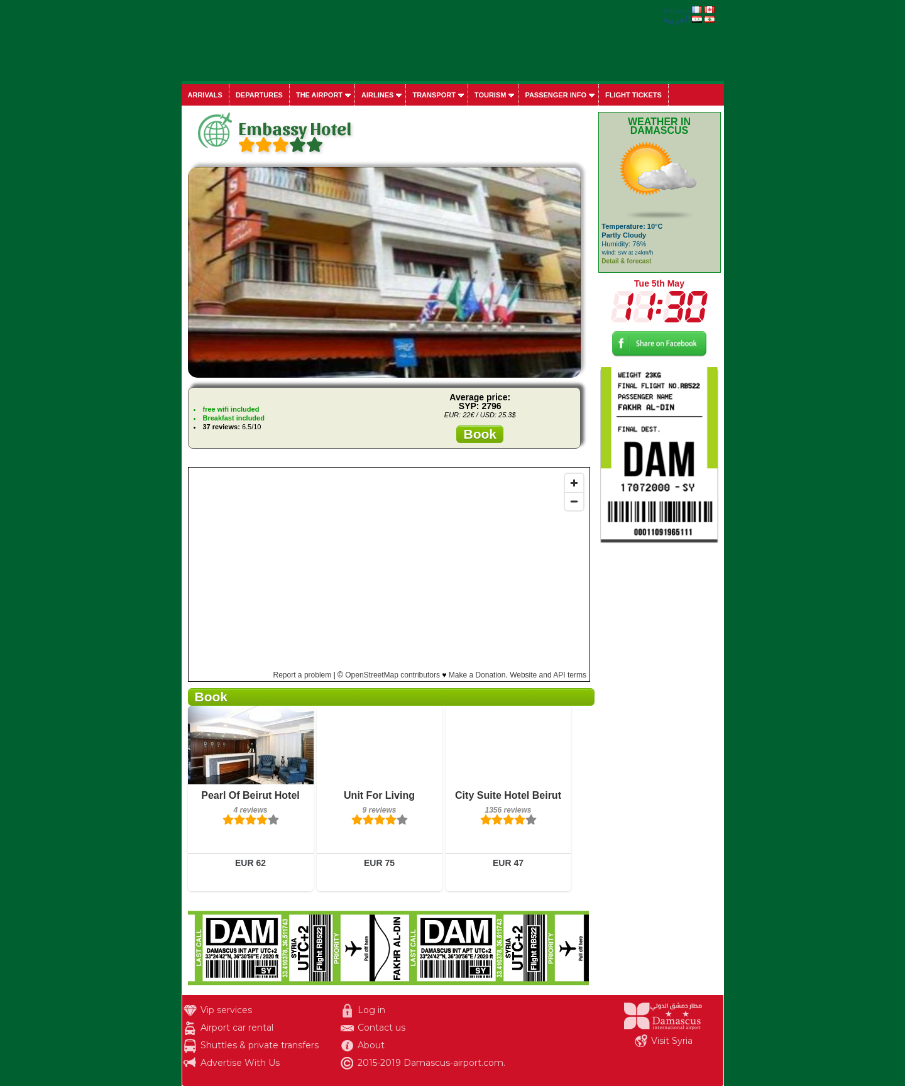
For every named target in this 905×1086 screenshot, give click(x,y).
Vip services (226, 1010)
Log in (371, 1010)
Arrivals (205, 95)
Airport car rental (236, 1027)
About (371, 1045)
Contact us (381, 1027)
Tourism (490, 95)
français (677, 10)
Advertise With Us (240, 1062)
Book (479, 434)
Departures (259, 95)
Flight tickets (633, 95)
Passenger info (555, 95)
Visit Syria (672, 1040)
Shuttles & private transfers (259, 1045)
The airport (319, 95)
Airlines (377, 95)
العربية (676, 19)
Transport (433, 95)
